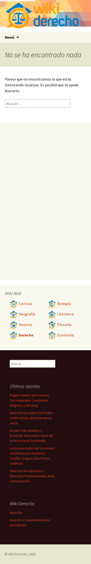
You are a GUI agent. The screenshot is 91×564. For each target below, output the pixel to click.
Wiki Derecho (17, 554)
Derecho (21, 335)
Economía (61, 335)
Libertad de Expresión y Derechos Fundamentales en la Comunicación (32, 476)
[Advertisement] (45, 200)
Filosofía (59, 324)
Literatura (61, 314)
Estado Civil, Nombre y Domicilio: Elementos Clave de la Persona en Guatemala (31, 435)
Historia (21, 324)
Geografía (22, 314)
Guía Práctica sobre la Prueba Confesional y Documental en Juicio (31, 418)
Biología (59, 303)
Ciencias (21, 303)
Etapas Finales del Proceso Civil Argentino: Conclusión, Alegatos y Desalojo (29, 400)
